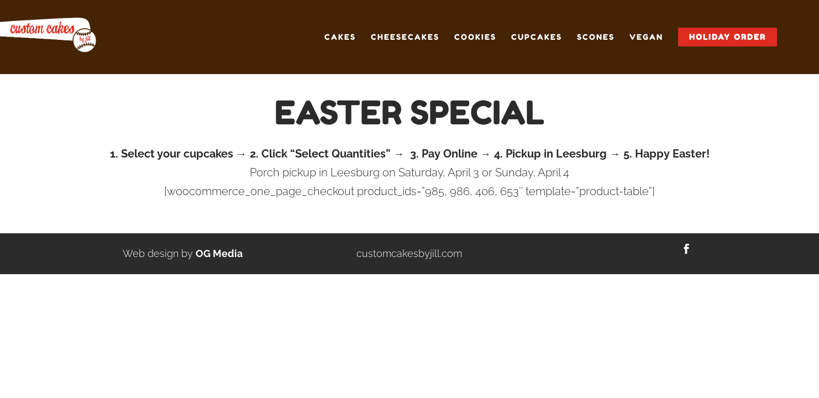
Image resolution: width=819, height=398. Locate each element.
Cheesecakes (405, 37)
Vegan (646, 37)
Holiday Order (727, 36)
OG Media (219, 253)
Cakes (340, 37)
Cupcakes (536, 37)
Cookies (475, 37)
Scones (596, 37)
